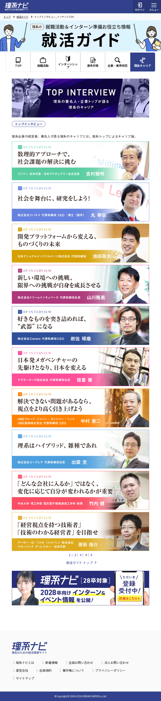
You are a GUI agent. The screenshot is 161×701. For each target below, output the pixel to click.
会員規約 (45, 670)
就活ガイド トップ (79, 562)
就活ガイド (22, 17)
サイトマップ (25, 678)
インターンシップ (68, 62)
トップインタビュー (28, 124)
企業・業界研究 (117, 62)
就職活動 (43, 62)
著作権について (73, 670)
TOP (18, 62)
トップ (7, 17)
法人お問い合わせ (116, 662)
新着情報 (51, 662)
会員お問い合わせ (81, 662)
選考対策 (92, 62)
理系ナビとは (25, 662)
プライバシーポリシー (110, 670)
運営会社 (22, 670)
